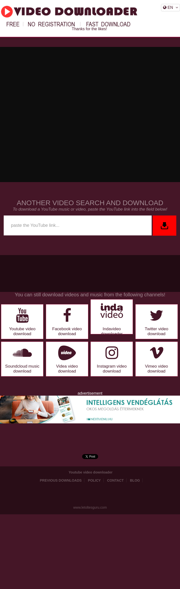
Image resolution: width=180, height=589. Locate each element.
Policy (94, 480)
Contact (115, 480)
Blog (135, 480)
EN (170, 7)
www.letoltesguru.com (90, 507)
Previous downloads (61, 480)
